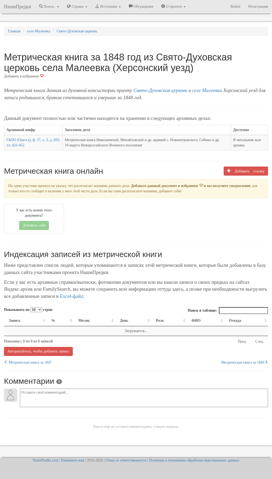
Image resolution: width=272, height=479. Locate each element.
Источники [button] (108, 6)
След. (259, 341)
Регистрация (258, 6)
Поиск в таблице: (228, 310)
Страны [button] (77, 6)
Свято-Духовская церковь (160, 90)
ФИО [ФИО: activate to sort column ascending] (196, 321)
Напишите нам (72, 460)
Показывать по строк (28, 309)
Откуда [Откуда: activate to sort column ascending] (235, 321)
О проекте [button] (173, 6)
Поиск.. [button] (49, 6)
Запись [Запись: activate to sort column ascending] (14, 321)
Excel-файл (71, 296)
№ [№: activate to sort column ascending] (53, 321)
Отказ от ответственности (125, 460)
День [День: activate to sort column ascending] (124, 321)
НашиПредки (17, 6)
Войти (235, 6)
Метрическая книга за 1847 (28, 362)
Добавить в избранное (24, 76)
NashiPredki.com (45, 460)
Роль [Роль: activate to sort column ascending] (160, 321)
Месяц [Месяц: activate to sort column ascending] (83, 321)
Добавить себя (34, 225)
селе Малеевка (207, 90)
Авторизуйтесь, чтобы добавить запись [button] (38, 351)
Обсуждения (141, 6)
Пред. (242, 341)
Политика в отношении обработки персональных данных (194, 460)
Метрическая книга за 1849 (244, 362)
